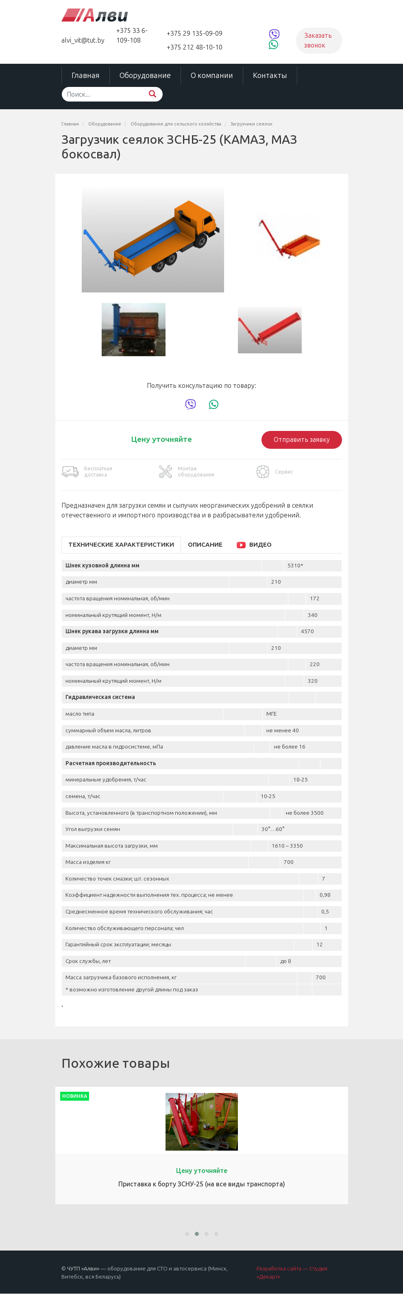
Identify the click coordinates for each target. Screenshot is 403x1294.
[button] (187, 1234)
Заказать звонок (318, 40)
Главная (86, 75)
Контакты (270, 75)
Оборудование (145, 75)
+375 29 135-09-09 (194, 33)
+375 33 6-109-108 (132, 35)
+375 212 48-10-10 (194, 47)
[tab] (255, 545)
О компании (212, 75)
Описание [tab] (205, 544)
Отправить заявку (302, 440)
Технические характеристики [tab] (121, 544)
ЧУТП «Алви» (83, 1268)
